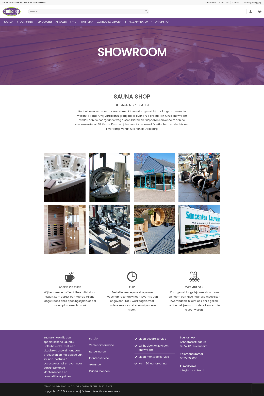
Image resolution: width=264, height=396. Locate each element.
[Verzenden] (146, 12)
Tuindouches (44, 21)
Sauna (9, 21)
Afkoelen (61, 21)
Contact (236, 2)
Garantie (95, 364)
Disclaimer (105, 386)
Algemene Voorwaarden (82, 386)
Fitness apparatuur (138, 21)
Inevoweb (114, 391)
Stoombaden (25, 21)
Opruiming (162, 21)
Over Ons (224, 2)
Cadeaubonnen (99, 371)
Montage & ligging (252, 2)
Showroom (210, 2)
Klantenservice (99, 358)
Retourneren (97, 351)
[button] (250, 11)
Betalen (94, 338)
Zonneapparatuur (109, 21)
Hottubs (87, 21)
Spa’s (74, 21)
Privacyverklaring (55, 386)
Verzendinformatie (101, 345)
